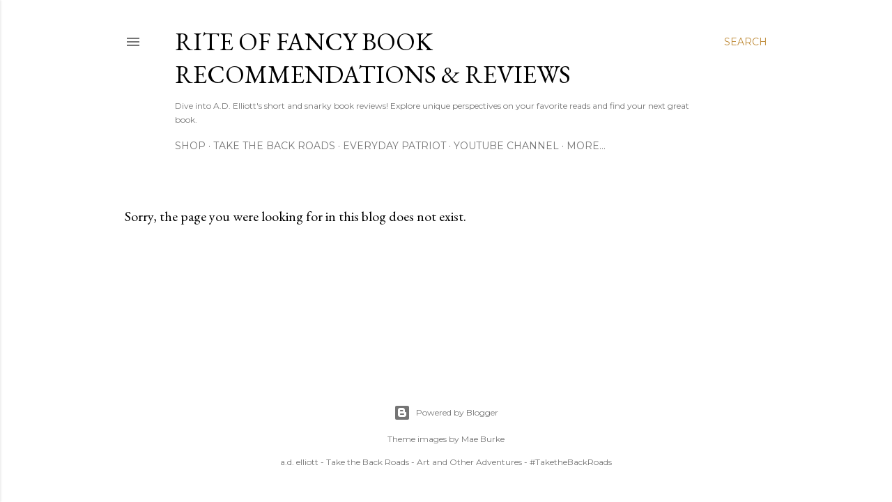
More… (586, 145)
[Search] (745, 42)
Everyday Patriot (394, 145)
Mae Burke (483, 439)
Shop (190, 145)
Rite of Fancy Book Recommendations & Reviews (373, 58)
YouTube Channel (506, 145)
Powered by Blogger (446, 412)
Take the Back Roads (274, 145)
